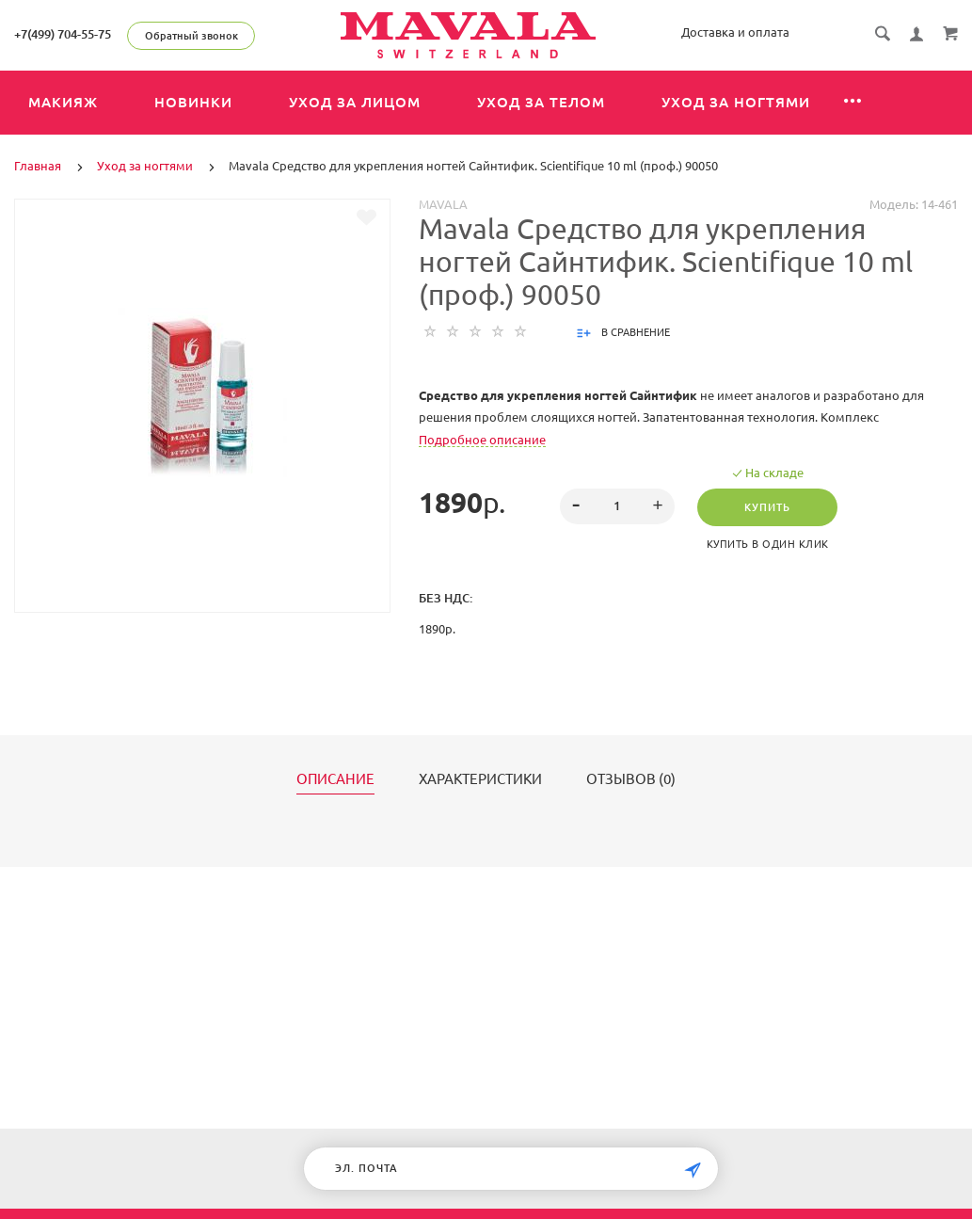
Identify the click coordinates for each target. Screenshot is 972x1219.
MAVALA (443, 204)
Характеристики (480, 779)
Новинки (193, 102)
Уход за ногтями (735, 102)
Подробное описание (482, 439)
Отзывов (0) (631, 779)
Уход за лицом (355, 102)
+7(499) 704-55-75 (62, 33)
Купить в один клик (768, 544)
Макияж (63, 102)
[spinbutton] (617, 506)
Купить (767, 507)
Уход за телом (541, 102)
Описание (335, 779)
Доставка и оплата (735, 32)
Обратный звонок (191, 35)
